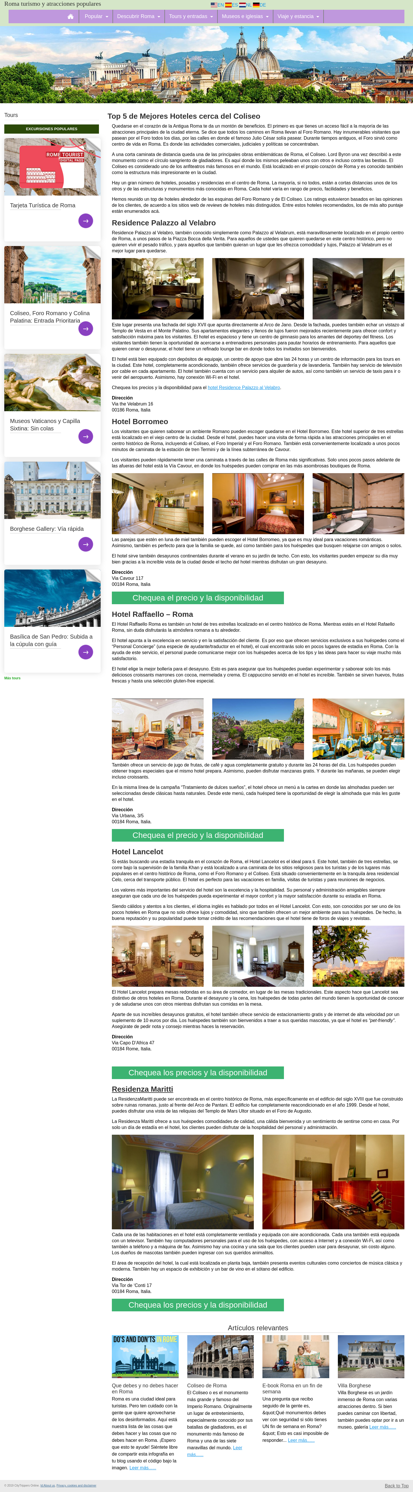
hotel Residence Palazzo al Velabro (244, 387)
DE (259, 5)
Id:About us (47, 1485)
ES (231, 5)
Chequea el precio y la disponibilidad (198, 597)
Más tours (12, 678)
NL (245, 5)
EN (217, 5)
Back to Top (397, 1485)
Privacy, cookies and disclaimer (76, 1485)
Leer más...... (142, 1467)
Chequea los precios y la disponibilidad (197, 1072)
